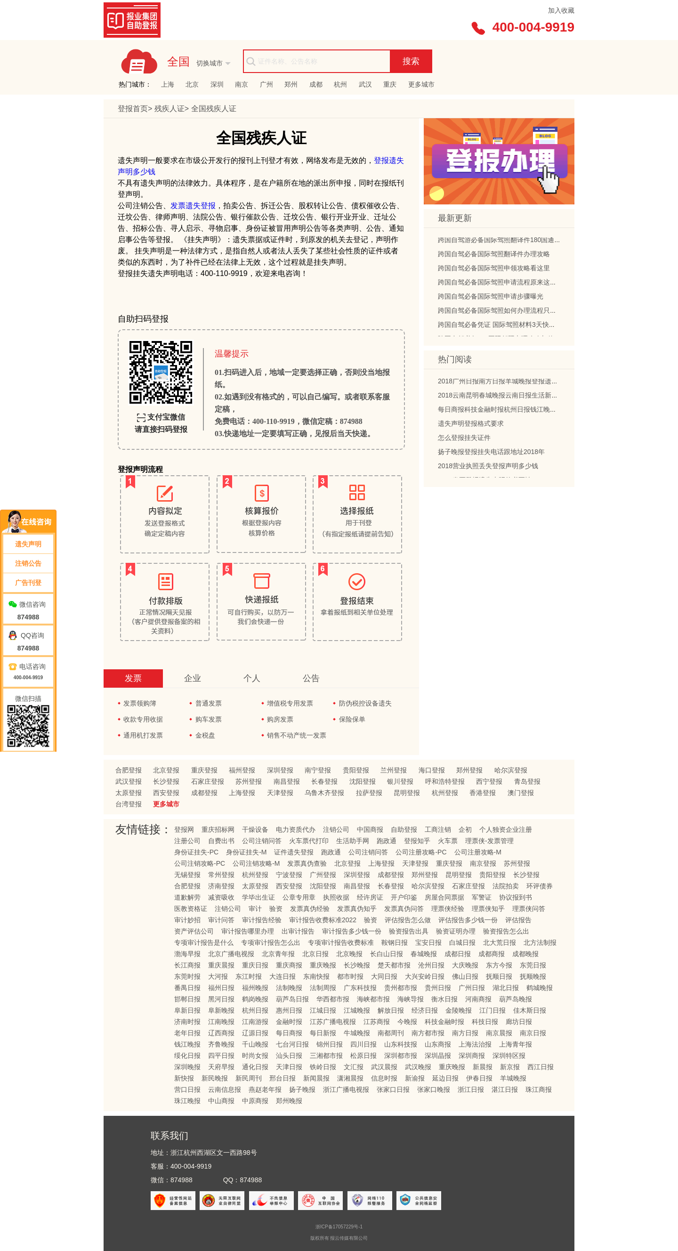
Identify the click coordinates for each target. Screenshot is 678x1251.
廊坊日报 (519, 1021)
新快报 (184, 1078)
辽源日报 (255, 1033)
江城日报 (323, 1010)
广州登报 (323, 874)
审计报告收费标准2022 (322, 920)
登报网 (184, 829)
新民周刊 (248, 1078)
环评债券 (539, 886)
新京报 (510, 1067)
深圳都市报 (400, 1055)
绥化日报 (187, 1055)
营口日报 (187, 1089)
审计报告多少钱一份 (351, 931)
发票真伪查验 (307, 863)
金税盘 (205, 735)
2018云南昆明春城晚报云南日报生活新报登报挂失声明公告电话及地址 (541, 397)
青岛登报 (527, 781)
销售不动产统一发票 (296, 735)
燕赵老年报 (265, 1089)
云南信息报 (224, 1089)
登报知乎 (417, 841)
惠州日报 (289, 1010)
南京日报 (533, 1033)
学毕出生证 (258, 897)
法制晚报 (289, 987)
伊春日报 (479, 1078)
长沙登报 (166, 781)
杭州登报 (445, 792)
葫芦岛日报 (292, 999)
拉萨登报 (369, 792)
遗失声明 (28, 544)
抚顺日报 (499, 976)
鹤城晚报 (539, 987)
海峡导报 (410, 999)
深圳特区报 (508, 1055)
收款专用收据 (143, 719)
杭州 (340, 84)
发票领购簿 (139, 703)
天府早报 (221, 1067)
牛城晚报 (357, 1033)
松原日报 (363, 1055)
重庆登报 (204, 770)
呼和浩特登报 (445, 781)
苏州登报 (248, 781)
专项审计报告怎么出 (270, 942)
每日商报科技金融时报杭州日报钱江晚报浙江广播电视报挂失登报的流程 (543, 411)
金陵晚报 (458, 1010)
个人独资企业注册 (505, 829)
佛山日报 (465, 976)
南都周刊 (391, 1033)
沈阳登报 (362, 781)
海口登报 (432, 770)
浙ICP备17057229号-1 (339, 1226)
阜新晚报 (221, 1010)
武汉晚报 (418, 1067)
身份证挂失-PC (196, 852)
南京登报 (483, 863)
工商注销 (438, 829)
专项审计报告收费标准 (341, 942)
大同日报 (384, 976)
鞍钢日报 (394, 942)
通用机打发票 (143, 735)
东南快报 (316, 976)
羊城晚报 (513, 1078)
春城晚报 (424, 954)
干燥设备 (255, 829)
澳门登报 (521, 792)
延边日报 (445, 1078)
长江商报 (187, 965)
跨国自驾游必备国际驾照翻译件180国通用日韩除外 (512, 242)
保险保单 (352, 719)
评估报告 (518, 920)
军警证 (482, 897)
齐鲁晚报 (221, 1044)
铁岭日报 (323, 1067)
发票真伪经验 (310, 908)
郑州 (291, 84)
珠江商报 (538, 1089)
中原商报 (255, 1101)
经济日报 (425, 1010)
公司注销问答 (262, 841)
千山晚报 (255, 1044)
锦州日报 (329, 1044)
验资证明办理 (456, 931)
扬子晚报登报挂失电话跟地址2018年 (491, 454)
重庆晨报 (221, 965)
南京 (241, 84)
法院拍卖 (505, 886)
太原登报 (128, 792)
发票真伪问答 (404, 908)
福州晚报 (255, 987)
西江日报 (540, 1067)
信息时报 (384, 1078)
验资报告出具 (408, 931)
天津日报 (289, 1067)
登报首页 (133, 109)
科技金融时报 (444, 1021)
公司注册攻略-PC (421, 852)
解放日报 (391, 1010)
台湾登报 (128, 804)
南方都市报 (428, 1033)
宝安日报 (428, 942)
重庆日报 (255, 965)
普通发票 (208, 703)
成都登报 (204, 792)
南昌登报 (287, 781)
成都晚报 (525, 954)
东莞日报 (533, 965)
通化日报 (255, 1067)
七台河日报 (292, 1044)
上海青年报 (515, 1044)
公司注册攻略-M (477, 852)
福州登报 (242, 770)
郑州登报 (469, 770)
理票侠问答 (528, 908)
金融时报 (289, 1021)
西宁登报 (489, 781)
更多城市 (421, 84)
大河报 (218, 976)
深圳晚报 (187, 1067)
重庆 (389, 84)
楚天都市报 (394, 965)
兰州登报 (393, 770)
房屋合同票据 (444, 897)
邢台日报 (282, 1078)
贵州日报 (438, 987)
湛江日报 (505, 1089)
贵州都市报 (400, 987)
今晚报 (407, 1021)
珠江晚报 (187, 1101)
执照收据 (336, 897)
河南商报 (478, 999)
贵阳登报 (356, 770)
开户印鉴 (404, 897)
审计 (255, 908)
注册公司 (187, 841)
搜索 (411, 61)
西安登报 (166, 792)
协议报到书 (515, 897)
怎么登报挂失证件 (464, 440)
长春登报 (324, 781)
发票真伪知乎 (357, 908)
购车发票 (208, 719)
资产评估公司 (194, 931)
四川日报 (363, 1044)
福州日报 (221, 987)
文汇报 (353, 1067)
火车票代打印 (309, 841)
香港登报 (482, 792)
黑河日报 (221, 999)
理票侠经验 (447, 908)
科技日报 (485, 1021)
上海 (167, 84)
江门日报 (492, 1010)
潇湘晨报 (350, 1078)
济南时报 (187, 1021)
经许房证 (370, 897)
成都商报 (491, 954)
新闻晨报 (316, 1078)
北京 (192, 84)
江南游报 (255, 1021)
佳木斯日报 (529, 1010)
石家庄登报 (207, 781)
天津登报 (280, 792)
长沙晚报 (357, 965)
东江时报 (248, 976)
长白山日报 (386, 954)
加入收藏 (561, 10)
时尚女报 (255, 1055)
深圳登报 (280, 770)
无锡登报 (187, 874)
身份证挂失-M (246, 852)
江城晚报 (357, 1010)
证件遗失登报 (294, 852)
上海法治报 (475, 1044)
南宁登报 (318, 770)
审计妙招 (187, 920)
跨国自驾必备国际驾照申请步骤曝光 (490, 298)
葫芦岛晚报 (515, 999)
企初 (465, 829)
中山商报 (221, 1101)
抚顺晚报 (533, 976)
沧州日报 (431, 965)
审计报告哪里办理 (247, 931)
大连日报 (282, 976)
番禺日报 (187, 987)
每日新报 (323, 1033)
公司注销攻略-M (256, 863)
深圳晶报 (438, 1055)
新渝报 (415, 1078)
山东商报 (438, 1044)
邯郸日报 (187, 999)
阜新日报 (187, 1010)
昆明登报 (407, 792)
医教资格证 (190, 908)
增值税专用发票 (290, 703)
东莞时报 (187, 976)
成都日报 (457, 954)
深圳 (217, 84)
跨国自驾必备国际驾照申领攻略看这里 (494, 270)
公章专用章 (298, 897)
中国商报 (370, 829)
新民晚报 (215, 1078)
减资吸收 (221, 897)
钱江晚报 (187, 1044)
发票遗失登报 (193, 206)
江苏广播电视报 (333, 1021)
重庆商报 (289, 965)
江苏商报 (376, 1021)
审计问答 (221, 920)
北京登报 (166, 770)
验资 (275, 908)
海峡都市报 (373, 999)
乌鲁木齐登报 (324, 792)
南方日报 (465, 1033)
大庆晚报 (465, 965)
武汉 (365, 84)
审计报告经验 (262, 920)
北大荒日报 (499, 942)
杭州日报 (255, 1010)
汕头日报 (289, 1055)
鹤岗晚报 (255, 999)
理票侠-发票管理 (489, 841)
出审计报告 (298, 931)
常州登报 (221, 874)
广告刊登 (28, 582)
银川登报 (400, 781)
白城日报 (462, 942)
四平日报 (221, 1055)
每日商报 (289, 1033)
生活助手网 (352, 841)
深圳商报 (472, 1055)
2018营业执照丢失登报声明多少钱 (488, 468)
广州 (266, 84)
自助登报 (404, 829)
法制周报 (323, 987)
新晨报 (482, 1067)
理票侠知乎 (488, 908)
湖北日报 (505, 987)
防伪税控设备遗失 (365, 703)
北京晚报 (349, 954)
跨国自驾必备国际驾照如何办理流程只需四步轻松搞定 (517, 313)
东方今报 (499, 965)
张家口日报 (393, 1089)
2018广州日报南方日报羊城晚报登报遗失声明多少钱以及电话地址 (534, 383)
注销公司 (336, 829)
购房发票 (280, 719)
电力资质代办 (295, 829)
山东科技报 (400, 1044)
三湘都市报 (326, 1055)
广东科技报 (360, 987)
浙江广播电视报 (346, 1089)
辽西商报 (221, 1033)
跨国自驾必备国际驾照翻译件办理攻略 (494, 256)
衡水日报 (444, 999)
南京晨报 (499, 1033)
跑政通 (386, 841)
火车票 (448, 841)
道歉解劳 (187, 897)
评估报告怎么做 (408, 920)
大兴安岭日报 (424, 976)
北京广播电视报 (231, 954)
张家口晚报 (433, 1089)
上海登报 (242, 792)
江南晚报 (221, 1021)
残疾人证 (169, 109)
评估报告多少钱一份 (468, 920)
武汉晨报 (384, 1067)
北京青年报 (278, 954)
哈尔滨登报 (510, 770)
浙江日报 (471, 1089)
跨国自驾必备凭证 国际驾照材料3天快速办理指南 (510, 327)
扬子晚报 (302, 1089)
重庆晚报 (323, 965)
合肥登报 (128, 770)
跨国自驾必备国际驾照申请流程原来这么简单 (504, 284)
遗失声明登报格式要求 (471, 426)
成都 (316, 84)
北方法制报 (540, 942)
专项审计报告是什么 (204, 942)
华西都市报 (332, 999)
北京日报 (315, 954)
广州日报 (472, 987)
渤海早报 (187, 954)
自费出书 (221, 841)
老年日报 (187, 1033)
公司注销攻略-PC (199, 863)
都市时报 (350, 976)
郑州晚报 (289, 1101)
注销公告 (28, 563)
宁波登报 (289, 874)
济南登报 (221, 886)
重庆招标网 (218, 829)
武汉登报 (128, 781)
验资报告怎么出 (506, 931)
